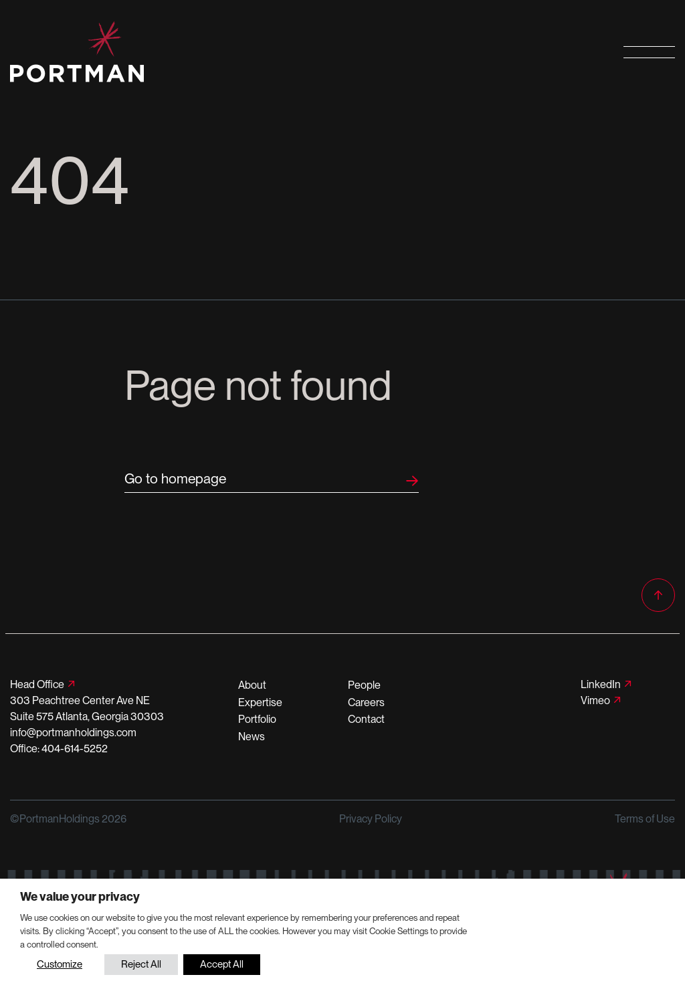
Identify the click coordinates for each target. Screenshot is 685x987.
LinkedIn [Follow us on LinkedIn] (601, 684)
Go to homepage (175, 478)
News (251, 736)
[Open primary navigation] (649, 52)
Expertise (260, 702)
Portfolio (257, 719)
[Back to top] (658, 595)
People (364, 685)
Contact (366, 719)
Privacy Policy (370, 818)
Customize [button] (59, 964)
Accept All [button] (221, 964)
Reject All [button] (141, 964)
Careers (366, 702)
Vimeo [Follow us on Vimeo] (595, 700)
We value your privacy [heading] (80, 896)
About (252, 685)
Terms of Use (645, 818)
